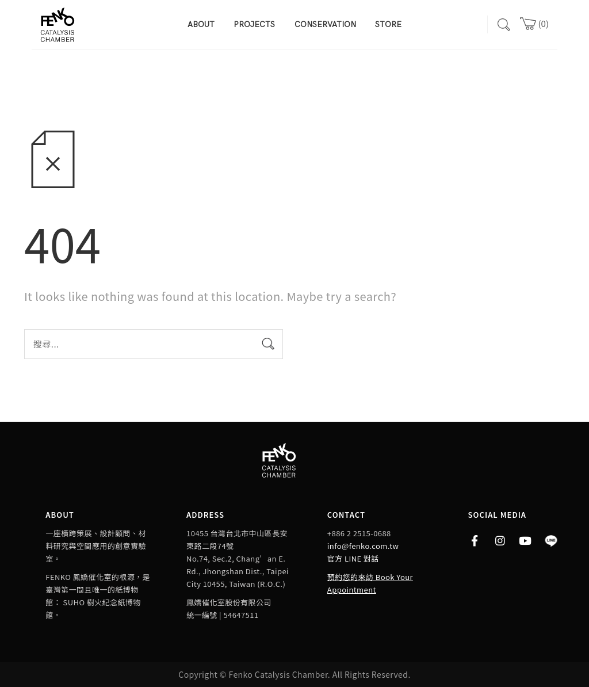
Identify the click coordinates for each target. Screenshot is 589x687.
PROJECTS (254, 24)
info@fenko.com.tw (363, 545)
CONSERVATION (325, 24)
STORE (388, 24)
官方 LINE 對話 (353, 558)
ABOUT (201, 24)
